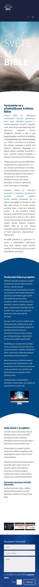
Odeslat (29, 582)
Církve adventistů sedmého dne (22, 157)
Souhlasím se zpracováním (19, 576)
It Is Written (30, 136)
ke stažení (15, 202)
